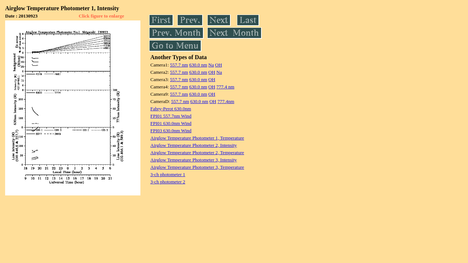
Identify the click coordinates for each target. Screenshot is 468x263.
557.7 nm (179, 65)
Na (211, 65)
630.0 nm (198, 65)
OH (218, 65)
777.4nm (226, 101)
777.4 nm (225, 86)
